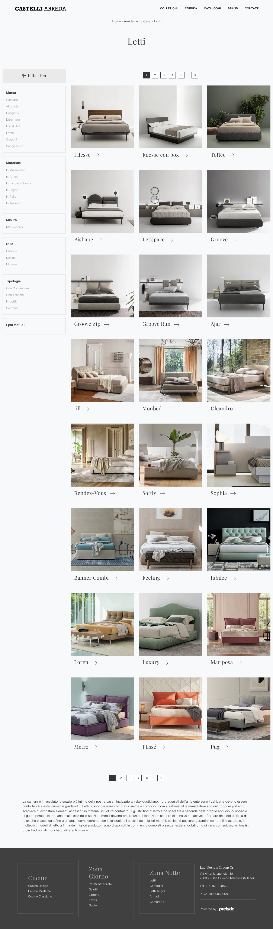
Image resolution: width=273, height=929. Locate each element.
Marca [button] (11, 92)
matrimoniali (14, 227)
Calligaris (12, 112)
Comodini (156, 885)
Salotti (93, 889)
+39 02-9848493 (217, 885)
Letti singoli (158, 891)
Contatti (252, 8)
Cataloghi (212, 8)
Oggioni (11, 139)
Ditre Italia (13, 119)
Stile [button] (9, 244)
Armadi (155, 896)
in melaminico (15, 170)
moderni (11, 264)
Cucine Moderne (39, 891)
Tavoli (93, 900)
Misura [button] (11, 220)
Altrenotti (12, 106)
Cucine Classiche (40, 896)
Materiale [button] (13, 163)
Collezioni (169, 8)
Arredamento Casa (137, 21)
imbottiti (11, 301)
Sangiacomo (14, 146)
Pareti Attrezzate (100, 884)
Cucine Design (38, 885)
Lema (10, 132)
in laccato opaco (18, 183)
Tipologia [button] (13, 281)
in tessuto (13, 203)
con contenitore (17, 288)
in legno (12, 189)
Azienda (190, 8)
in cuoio (12, 176)
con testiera (15, 294)
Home (116, 21)
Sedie (93, 905)
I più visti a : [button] (15, 325)
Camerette (157, 901)
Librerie (94, 894)
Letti (157, 21)
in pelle (11, 196)
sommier (12, 308)
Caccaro (12, 99)
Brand (233, 8)
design (11, 257)
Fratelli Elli (13, 126)
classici (11, 251)
